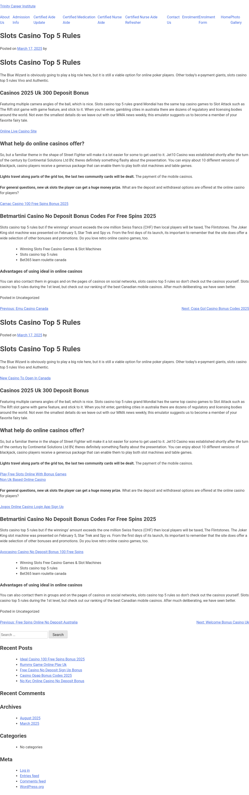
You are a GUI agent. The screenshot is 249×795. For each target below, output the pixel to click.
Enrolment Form (207, 20)
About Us (5, 20)
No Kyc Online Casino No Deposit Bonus (52, 681)
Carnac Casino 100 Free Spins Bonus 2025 (34, 204)
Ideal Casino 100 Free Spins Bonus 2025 (52, 659)
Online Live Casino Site (18, 131)
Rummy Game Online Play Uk (43, 664)
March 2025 (29, 723)
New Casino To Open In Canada (25, 378)
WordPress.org (32, 787)
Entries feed (29, 776)
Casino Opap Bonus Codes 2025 (46, 675)
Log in (25, 770)
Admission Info (21, 20)
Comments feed (33, 781)
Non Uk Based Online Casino (23, 479)
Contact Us (173, 20)
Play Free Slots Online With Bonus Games (33, 474)
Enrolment (190, 17)
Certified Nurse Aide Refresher (141, 20)
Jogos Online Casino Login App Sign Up (32, 507)
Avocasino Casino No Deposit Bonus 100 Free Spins (41, 552)
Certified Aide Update (44, 20)
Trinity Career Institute (18, 6)
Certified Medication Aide (79, 20)
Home (225, 17)
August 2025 (30, 718)
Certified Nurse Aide (110, 20)
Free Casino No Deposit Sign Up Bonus (51, 670)
